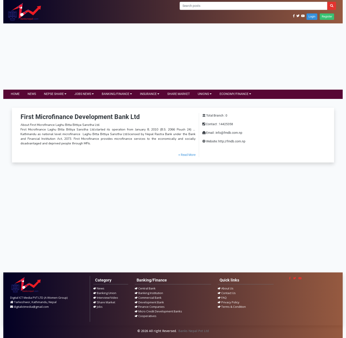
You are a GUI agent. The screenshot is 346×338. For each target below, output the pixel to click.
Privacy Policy (228, 302)
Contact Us (227, 293)
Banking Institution (149, 293)
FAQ (222, 298)
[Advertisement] (173, 56)
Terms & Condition (232, 307)
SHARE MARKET (178, 94)
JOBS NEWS (84, 94)
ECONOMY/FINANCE (235, 94)
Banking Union (104, 293)
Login (311, 16)
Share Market (104, 302)
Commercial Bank (148, 298)
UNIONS (205, 94)
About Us (225, 288)
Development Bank (149, 302)
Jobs (98, 307)
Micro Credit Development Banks (158, 311)
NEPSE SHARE (55, 94)
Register (327, 16)
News (98, 288)
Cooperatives (145, 316)
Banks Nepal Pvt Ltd (193, 331)
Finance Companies (150, 307)
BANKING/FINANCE (117, 94)
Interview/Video (105, 298)
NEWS (32, 94)
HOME (15, 94)
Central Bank (145, 288)
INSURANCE (149, 94)
